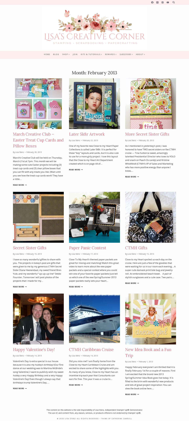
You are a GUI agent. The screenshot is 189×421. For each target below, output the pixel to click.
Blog (56, 54)
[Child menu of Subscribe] (126, 54)
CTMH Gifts (136, 247)
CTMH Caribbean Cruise (91, 349)
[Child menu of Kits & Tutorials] (91, 54)
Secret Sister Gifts (29, 247)
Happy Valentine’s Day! (34, 349)
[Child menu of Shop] (66, 54)
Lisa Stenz (19, 152)
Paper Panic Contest (87, 247)
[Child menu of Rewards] (111, 54)
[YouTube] (168, 2)
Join (75, 54)
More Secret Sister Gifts (147, 134)
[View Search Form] (173, 2)
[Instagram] (157, 2)
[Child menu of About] (140, 54)
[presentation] (38, 103)
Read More (20, 185)
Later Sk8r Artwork (87, 134)
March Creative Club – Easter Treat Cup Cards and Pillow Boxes (38, 140)
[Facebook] (152, 2)
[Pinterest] (162, 2)
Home (47, 54)
